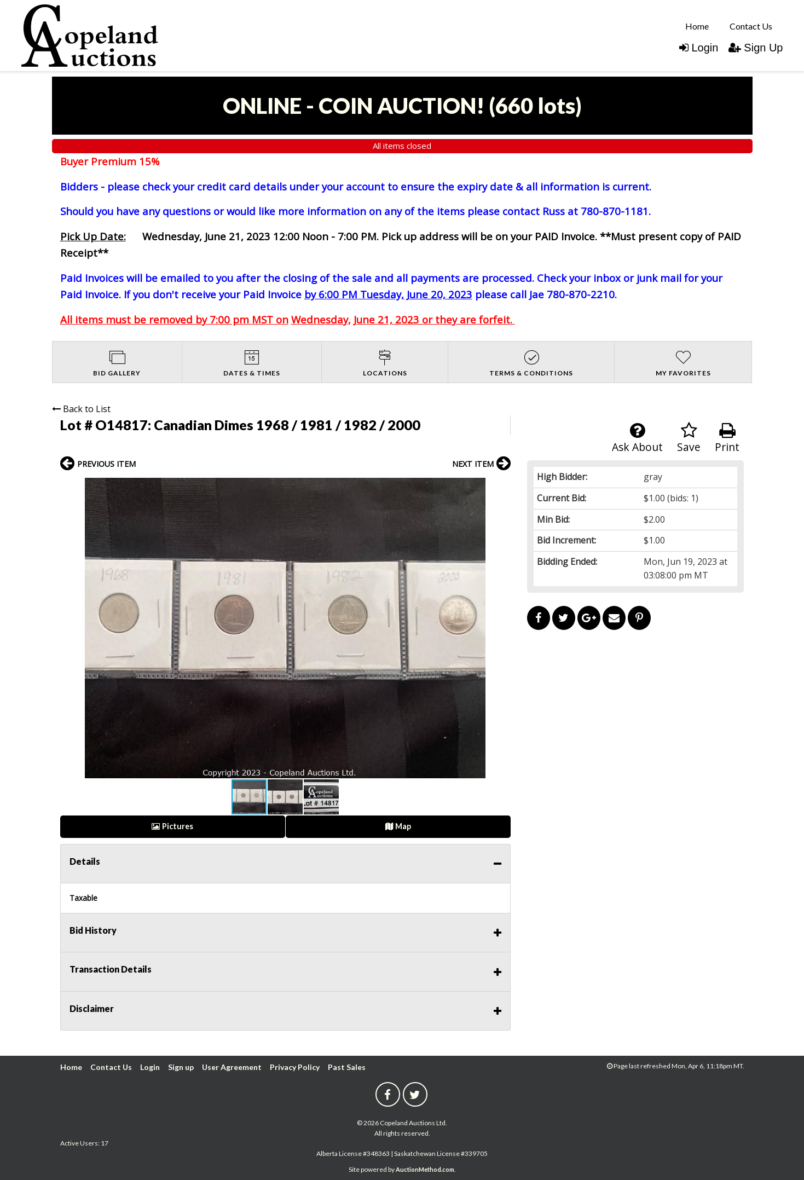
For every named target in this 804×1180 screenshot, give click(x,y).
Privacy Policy (295, 1067)
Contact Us (751, 26)
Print (727, 438)
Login (698, 48)
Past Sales (347, 1067)
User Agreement (232, 1067)
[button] (501, 487)
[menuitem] (697, 25)
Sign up (181, 1067)
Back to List (81, 409)
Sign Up (755, 48)
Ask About (637, 438)
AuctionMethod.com (425, 1169)
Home (697, 26)
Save (689, 438)
